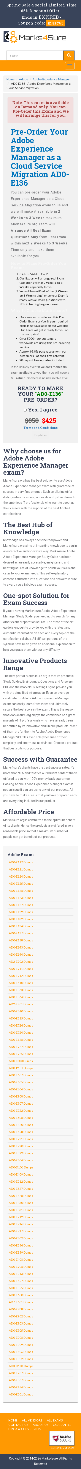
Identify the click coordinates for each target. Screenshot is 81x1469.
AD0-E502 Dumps (21, 1359)
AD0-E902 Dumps (21, 1316)
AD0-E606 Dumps (21, 1089)
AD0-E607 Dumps (21, 1075)
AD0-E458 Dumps (21, 1132)
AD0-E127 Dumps (21, 905)
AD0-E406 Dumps (21, 1352)
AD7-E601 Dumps (21, 1302)
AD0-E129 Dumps (21, 912)
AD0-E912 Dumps (21, 976)
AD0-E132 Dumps (21, 919)
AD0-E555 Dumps (21, 1288)
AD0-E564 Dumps (21, 997)
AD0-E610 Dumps (21, 1011)
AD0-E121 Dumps (21, 869)
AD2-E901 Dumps (21, 1004)
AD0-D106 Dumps (21, 1167)
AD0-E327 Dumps (21, 1188)
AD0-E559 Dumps (21, 1252)
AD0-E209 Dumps (21, 1344)
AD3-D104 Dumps (21, 1366)
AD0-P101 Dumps (21, 1068)
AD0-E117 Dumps (21, 862)
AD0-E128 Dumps (21, 1039)
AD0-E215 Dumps (21, 1018)
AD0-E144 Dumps (21, 954)
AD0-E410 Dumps (21, 983)
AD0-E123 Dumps (21, 898)
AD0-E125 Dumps (21, 883)
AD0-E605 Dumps (21, 1082)
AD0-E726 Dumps (21, 1025)
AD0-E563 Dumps (21, 990)
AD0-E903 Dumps (21, 1323)
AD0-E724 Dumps (21, 1032)
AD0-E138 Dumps (21, 940)
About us (40, 1424)
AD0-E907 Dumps (21, 1103)
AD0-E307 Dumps (21, 1380)
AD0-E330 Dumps (21, 1203)
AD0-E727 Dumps (21, 1046)
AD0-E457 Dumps (21, 1281)
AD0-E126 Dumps (21, 890)
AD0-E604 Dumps (21, 1160)
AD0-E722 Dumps (21, 1110)
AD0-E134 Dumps (21, 926)
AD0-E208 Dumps (21, 1337)
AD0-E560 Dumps (21, 1125)
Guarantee (62, 1424)
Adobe (23, 79)
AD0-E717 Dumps (21, 1231)
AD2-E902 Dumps (21, 961)
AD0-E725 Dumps (21, 1054)
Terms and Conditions (40, 428)
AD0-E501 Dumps (21, 1394)
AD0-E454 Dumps (21, 1387)
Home (10, 79)
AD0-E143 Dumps (21, 947)
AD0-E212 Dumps (21, 1181)
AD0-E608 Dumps (21, 1117)
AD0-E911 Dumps (21, 968)
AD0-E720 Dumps (21, 1146)
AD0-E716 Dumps (21, 1224)
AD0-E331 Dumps (21, 1210)
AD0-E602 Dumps (21, 1238)
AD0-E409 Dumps (21, 1174)
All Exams (55, 1420)
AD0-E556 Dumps (21, 1245)
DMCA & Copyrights (24, 1429)
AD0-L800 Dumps (21, 1061)
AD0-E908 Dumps (21, 1096)
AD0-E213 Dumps (21, 1274)
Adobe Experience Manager (51, 79)
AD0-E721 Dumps (21, 1139)
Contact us (18, 1424)
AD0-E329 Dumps (21, 1153)
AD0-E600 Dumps (21, 1295)
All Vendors (32, 1420)
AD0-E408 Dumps (21, 1259)
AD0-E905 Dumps (21, 1330)
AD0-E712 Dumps (21, 1217)
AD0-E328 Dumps (21, 1195)
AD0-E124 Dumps (21, 876)
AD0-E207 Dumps (21, 1373)
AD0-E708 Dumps (21, 1309)
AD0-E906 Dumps (21, 1266)
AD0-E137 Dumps (21, 933)
